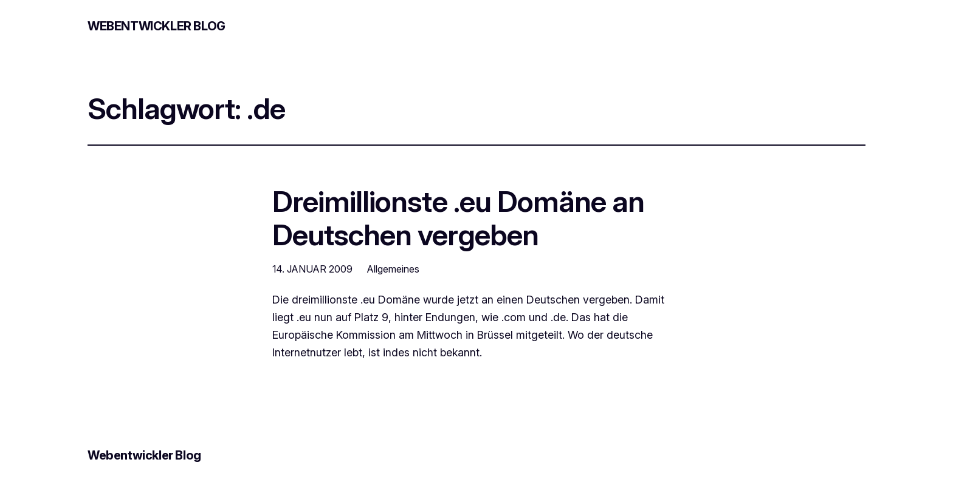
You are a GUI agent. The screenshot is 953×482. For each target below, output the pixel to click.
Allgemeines (393, 269)
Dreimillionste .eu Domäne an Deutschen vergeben (458, 218)
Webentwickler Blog (156, 26)
